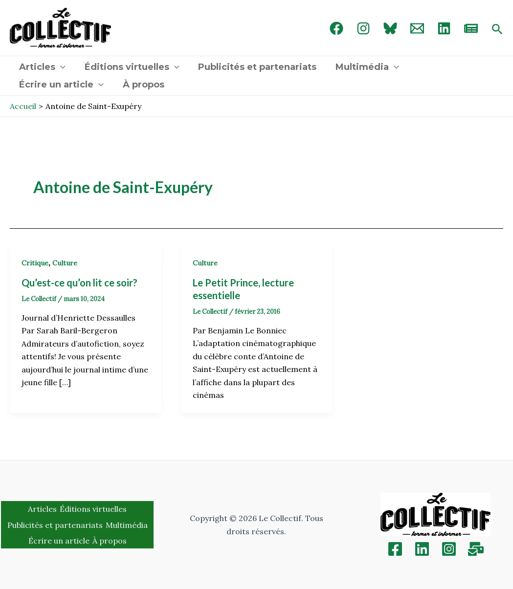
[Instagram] (363, 28)
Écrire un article (61, 84)
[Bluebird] (390, 28)
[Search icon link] (497, 30)
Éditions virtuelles (130, 67)
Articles (42, 67)
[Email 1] (417, 28)
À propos (141, 84)
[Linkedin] (422, 549)
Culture (64, 263)
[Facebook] (336, 28)
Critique (35, 263)
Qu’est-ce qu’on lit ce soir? (80, 282)
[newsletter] (471, 28)
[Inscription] (476, 549)
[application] (60, 67)
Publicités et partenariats (254, 67)
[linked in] (444, 28)
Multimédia (363, 67)
